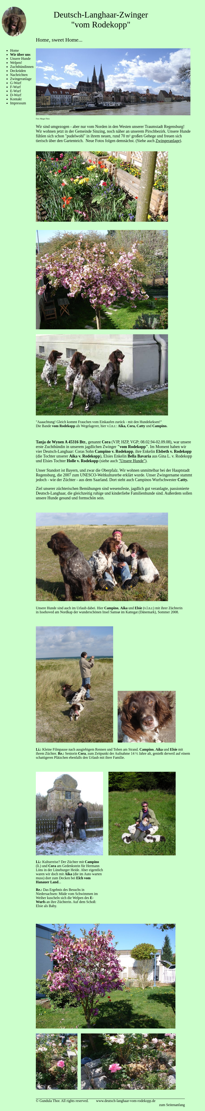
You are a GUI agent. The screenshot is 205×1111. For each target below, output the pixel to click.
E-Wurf (15, 91)
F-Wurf (15, 87)
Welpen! (16, 63)
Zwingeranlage (21, 79)
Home (14, 50)
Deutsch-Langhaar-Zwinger (101, 14)
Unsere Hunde (20, 58)
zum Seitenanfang (172, 1105)
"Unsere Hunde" (132, 461)
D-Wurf (15, 95)
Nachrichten (19, 75)
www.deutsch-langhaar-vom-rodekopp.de (125, 1101)
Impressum (18, 103)
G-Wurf (15, 83)
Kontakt (16, 99)
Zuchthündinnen (22, 67)
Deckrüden (18, 71)
